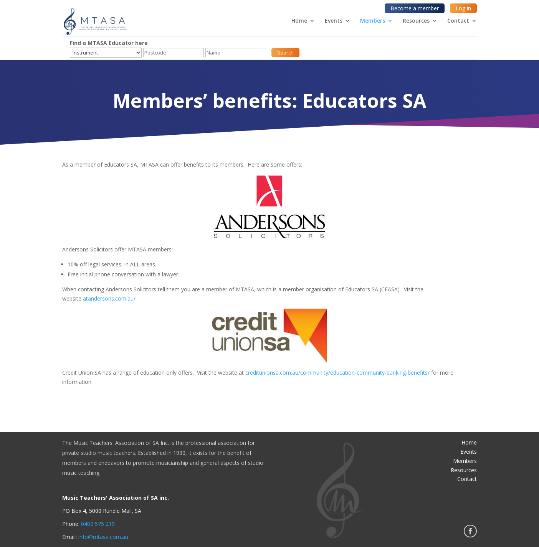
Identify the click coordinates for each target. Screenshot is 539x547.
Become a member (414, 8)
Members (372, 21)
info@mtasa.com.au (103, 536)
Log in (463, 8)
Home (299, 21)
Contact (458, 21)
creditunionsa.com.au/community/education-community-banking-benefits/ (338, 372)
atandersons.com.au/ (109, 298)
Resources (416, 21)
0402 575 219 (98, 523)
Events (333, 21)
